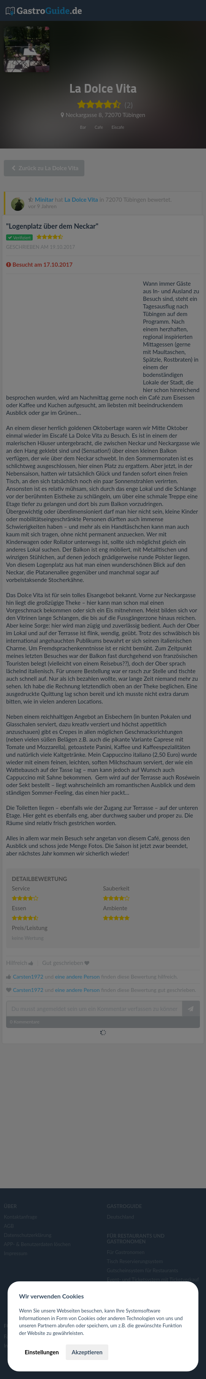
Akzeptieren (86, 1352)
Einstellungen (42, 1352)
